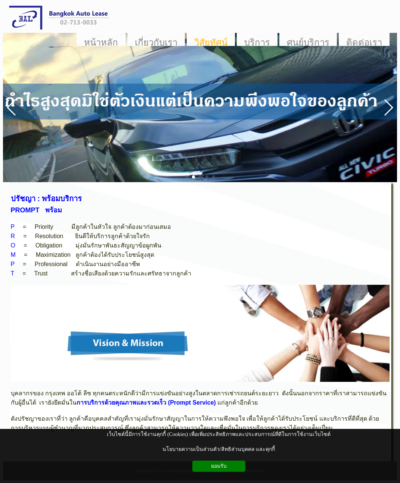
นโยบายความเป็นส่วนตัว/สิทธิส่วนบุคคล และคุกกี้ (218, 449)
